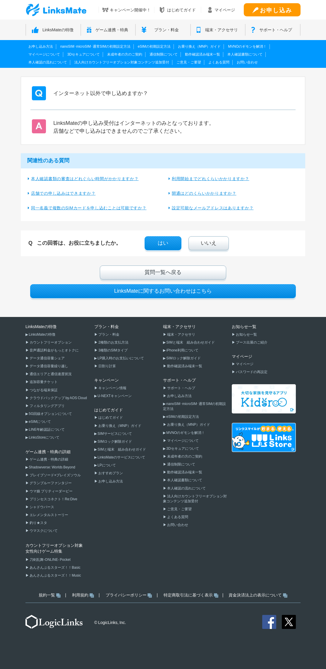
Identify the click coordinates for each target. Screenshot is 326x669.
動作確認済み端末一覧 (202, 54)
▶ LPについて (105, 465)
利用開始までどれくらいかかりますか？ (210, 178)
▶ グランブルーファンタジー (48, 483)
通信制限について (164, 54)
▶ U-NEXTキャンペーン (113, 396)
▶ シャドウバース (39, 507)
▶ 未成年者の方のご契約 (182, 456)
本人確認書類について (244, 54)
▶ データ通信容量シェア (45, 358)
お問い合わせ (247, 62)
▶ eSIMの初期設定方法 (181, 417)
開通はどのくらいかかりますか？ (204, 193)
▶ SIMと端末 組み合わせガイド (120, 449)
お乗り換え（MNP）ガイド (199, 46)
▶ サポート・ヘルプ (179, 388)
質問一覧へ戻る (163, 272)
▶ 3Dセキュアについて (181, 448)
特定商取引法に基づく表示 (188, 595)
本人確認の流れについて (47, 62)
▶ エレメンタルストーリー (46, 515)
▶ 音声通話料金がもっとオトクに (52, 350)
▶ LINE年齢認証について (45, 429)
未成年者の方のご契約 (124, 54)
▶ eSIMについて (38, 422)
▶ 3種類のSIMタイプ (111, 350)
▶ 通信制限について (179, 464)
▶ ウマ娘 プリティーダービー (49, 491)
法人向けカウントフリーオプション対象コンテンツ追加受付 (121, 62)
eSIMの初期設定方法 (154, 46)
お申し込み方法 (40, 46)
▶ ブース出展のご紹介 (249, 342)
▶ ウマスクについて (41, 531)
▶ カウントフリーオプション (48, 342)
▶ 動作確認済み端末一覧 (182, 366)
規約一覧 (47, 595)
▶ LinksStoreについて (42, 437)
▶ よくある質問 (175, 517)
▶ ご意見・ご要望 (177, 509)
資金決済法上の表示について (255, 595)
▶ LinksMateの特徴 (40, 334)
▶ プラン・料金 (106, 334)
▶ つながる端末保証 (41, 390)
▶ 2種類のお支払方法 (111, 342)
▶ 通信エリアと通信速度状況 (48, 374)
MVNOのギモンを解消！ (247, 46)
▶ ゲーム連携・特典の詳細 (46, 459)
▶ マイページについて (181, 441)
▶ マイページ (242, 364)
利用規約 (80, 595)
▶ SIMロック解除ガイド (113, 441)
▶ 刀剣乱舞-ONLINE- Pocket (48, 560)
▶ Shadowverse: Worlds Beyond (50, 467)
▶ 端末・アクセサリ (179, 334)
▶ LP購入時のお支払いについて (119, 358)
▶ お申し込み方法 (108, 481)
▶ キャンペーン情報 (110, 388)
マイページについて (44, 54)
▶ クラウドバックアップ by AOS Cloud (56, 398)
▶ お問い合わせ (175, 525)
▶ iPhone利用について (180, 350)
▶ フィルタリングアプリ (45, 406)
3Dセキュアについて (83, 54)
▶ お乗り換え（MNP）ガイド (117, 426)
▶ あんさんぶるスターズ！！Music (53, 575)
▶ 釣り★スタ (36, 523)
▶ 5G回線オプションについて (48, 414)
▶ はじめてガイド (108, 417)
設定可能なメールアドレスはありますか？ (212, 208)
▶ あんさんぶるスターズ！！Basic (52, 567)
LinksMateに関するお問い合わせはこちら (163, 291)
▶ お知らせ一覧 (244, 334)
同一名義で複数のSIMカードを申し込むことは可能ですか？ (89, 208)
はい (163, 243)
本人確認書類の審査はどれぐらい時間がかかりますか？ (85, 178)
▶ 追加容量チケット (41, 382)
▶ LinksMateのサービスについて (119, 457)
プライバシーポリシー (126, 595)
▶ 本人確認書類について (182, 480)
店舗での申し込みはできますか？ (63, 193)
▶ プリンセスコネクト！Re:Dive (51, 499)
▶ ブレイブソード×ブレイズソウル (53, 475)
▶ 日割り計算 (105, 366)
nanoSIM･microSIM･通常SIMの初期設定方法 (95, 46)
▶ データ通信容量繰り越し (46, 366)
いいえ (209, 243)
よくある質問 (218, 62)
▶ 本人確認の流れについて (184, 488)
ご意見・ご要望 (188, 62)
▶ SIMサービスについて (113, 434)
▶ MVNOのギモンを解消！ (184, 433)
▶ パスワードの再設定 (249, 372)
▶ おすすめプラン (108, 473)
